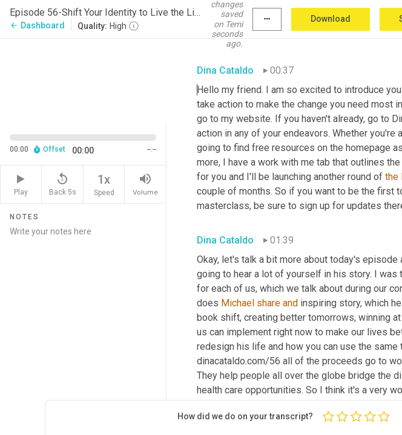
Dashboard (37, 25)
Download (331, 19)
